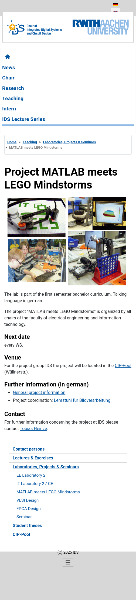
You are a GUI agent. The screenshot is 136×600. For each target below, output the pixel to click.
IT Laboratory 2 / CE (34, 483)
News (8, 67)
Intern (9, 109)
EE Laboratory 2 (30, 475)
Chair (8, 78)
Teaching (12, 98)
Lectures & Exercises (33, 458)
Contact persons (29, 449)
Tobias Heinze (33, 428)
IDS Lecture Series (23, 119)
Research (13, 88)
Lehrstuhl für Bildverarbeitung (81, 400)
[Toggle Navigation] (68, 563)
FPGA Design (28, 508)
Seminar (24, 516)
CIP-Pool (21, 534)
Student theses (27, 525)
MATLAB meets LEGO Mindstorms (48, 492)
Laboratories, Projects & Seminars (46, 466)
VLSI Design (27, 500)
